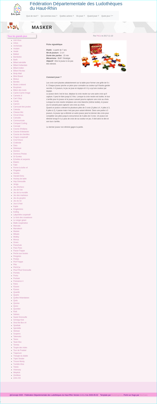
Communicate (19, 120)
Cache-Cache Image (21, 93)
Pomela (16, 273)
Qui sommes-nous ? (49, 16)
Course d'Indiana (20, 129)
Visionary (17, 370)
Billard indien (18, 68)
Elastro (16, 162)
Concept (16, 126)
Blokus (16, 79)
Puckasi (16, 278)
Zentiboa (17, 375)
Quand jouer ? (93, 16)
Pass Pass (17, 248)
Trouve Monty (19, 361)
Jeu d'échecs (18, 187)
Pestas (16, 259)
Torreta (16, 345)
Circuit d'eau (18, 115)
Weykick (16, 372)
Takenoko (17, 336)
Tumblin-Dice (18, 364)
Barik (15, 60)
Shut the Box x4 (19, 323)
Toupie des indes (20, 347)
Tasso (15, 339)
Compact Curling (20, 123)
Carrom (16, 104)
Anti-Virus (17, 40)
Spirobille (17, 328)
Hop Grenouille (19, 181)
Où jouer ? (80, 16)
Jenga (15, 184)
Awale (15, 51)
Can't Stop (17, 98)
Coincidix (17, 118)
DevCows (143, 395)
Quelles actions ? (67, 16)
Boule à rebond (19, 85)
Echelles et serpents (21, 159)
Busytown (17, 87)
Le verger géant (19, 220)
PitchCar (16, 267)
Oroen (15, 242)
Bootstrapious (117, 395)
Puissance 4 (18, 281)
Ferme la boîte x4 (20, 168)
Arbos (15, 43)
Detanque (17, 148)
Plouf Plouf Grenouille (22, 270)
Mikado (16, 234)
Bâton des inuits (19, 90)
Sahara (16, 314)
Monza (16, 240)
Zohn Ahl (17, 378)
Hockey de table (20, 179)
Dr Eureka (17, 156)
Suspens (17, 334)
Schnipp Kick (18, 320)
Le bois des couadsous (22, 217)
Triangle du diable (20, 356)
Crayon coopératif (20, 137)
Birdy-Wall (17, 73)
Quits (15, 300)
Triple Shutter (18, 359)
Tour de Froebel (19, 350)
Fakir (15, 165)
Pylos (15, 284)
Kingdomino (18, 209)
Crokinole (17, 143)
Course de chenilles (21, 134)
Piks (15, 264)
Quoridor (17, 309)
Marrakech (17, 228)
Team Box (17, 342)
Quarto (16, 295)
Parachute (17, 245)
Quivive (16, 303)
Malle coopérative (20, 223)
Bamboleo (17, 57)
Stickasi (16, 331)
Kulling (16, 212)
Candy (16, 101)
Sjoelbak (16, 325)
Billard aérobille (19, 62)
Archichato (17, 46)
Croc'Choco (18, 140)
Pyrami (16, 287)
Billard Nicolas (19, 71)
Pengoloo (17, 256)
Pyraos (16, 289)
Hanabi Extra (18, 176)
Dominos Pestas (20, 154)
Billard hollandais (20, 65)
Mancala (16, 226)
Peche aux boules (20, 253)
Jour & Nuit (17, 204)
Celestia (16, 109)
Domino (16, 151)
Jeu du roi (17, 201)
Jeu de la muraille (20, 192)
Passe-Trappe (19, 251)
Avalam (16, 49)
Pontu (15, 276)
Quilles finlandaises (21, 298)
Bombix (16, 82)
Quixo (15, 306)
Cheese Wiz (18, 112)
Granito (16, 173)
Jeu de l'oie (18, 190)
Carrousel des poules (22, 107)
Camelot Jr (17, 96)
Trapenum (17, 353)
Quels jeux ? (106, 16)
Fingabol (16, 170)
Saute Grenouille (20, 317)
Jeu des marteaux (20, 195)
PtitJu (99, 36)
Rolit (15, 311)
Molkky (16, 237)
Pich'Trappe (18, 262)
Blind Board (18, 76)
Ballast (16, 54)
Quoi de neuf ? (32, 16)
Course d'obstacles (21, 132)
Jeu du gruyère (19, 198)
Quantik (16, 292)
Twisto (16, 367)
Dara (15, 145)
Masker (16, 231)
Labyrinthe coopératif (22, 215)
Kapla (15, 206)
